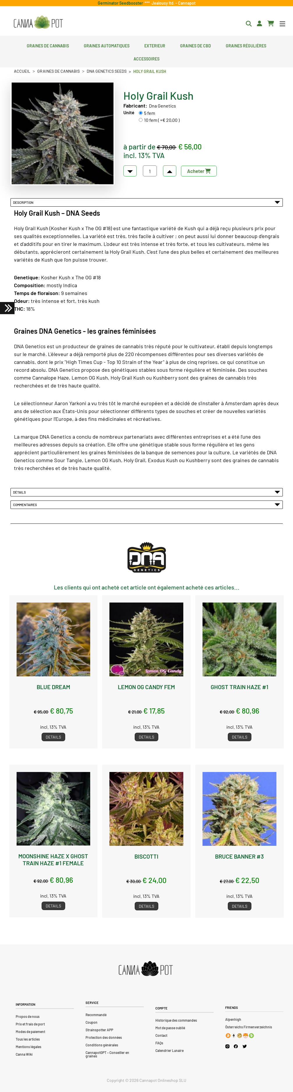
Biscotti (146, 856)
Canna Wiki (24, 1054)
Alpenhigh (233, 1019)
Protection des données (104, 1037)
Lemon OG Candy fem (146, 686)
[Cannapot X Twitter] (244, 1046)
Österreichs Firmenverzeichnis (248, 1027)
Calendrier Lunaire (169, 1050)
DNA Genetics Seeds (107, 71)
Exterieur (154, 45)
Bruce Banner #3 (239, 856)
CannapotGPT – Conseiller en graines (107, 1054)
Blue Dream (53, 686)
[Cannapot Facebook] (235, 1046)
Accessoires (146, 58)
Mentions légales (28, 1046)
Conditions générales (102, 1045)
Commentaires (146, 505)
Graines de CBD (195, 45)
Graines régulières (246, 45)
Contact (161, 1035)
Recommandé (96, 1014)
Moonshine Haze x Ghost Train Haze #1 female (53, 859)
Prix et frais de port (30, 1024)
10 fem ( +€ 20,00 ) (162, 120)
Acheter (199, 171)
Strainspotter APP (99, 1030)
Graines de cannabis (48, 45)
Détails (146, 492)
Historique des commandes (176, 1020)
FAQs (159, 1043)
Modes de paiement (30, 1031)
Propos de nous (28, 1016)
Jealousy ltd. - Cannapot (173, 3)
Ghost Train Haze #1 (239, 686)
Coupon (91, 1022)
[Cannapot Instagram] (227, 1046)
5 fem (149, 113)
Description (146, 202)
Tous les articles (28, 1039)
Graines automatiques (106, 45)
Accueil (22, 71)
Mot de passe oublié (170, 1028)
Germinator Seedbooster (121, 3)
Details (53, 736)
